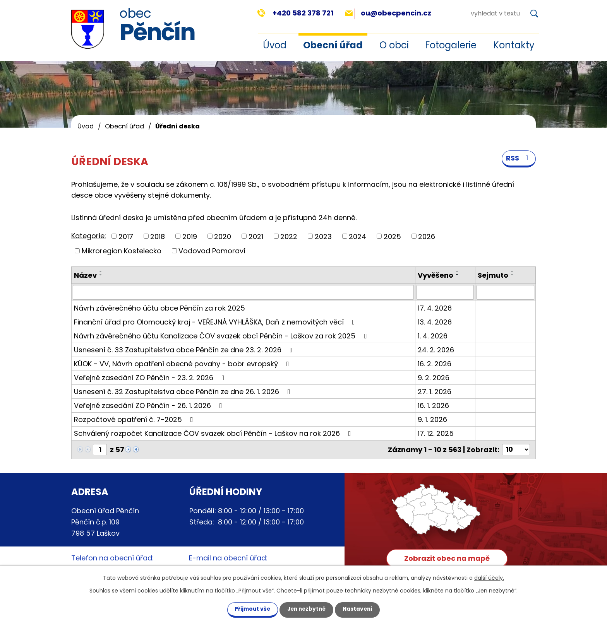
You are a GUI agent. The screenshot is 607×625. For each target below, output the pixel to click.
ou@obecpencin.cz (388, 13)
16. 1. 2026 (433, 405)
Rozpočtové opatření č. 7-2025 (135, 419)
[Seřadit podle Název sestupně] (101, 274)
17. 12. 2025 (436, 433)
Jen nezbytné (306, 609)
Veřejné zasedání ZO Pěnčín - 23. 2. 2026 (151, 378)
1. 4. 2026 (433, 336)
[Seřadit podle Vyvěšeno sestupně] (457, 274)
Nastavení (360, 609)
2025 (392, 236)
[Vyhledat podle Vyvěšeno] (445, 292)
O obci (394, 45)
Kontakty (514, 45)
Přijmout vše (249, 609)
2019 (189, 236)
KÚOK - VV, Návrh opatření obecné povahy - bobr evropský (183, 364)
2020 (222, 236)
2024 (357, 236)
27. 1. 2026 (434, 391)
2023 (323, 236)
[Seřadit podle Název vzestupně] (101, 271)
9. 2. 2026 (433, 378)
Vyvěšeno (435, 275)
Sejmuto (493, 275)
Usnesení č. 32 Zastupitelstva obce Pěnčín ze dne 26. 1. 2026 (183, 391)
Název (85, 275)
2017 (125, 236)
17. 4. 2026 (435, 308)
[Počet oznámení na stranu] (516, 449)
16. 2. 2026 (434, 364)
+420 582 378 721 (295, 13)
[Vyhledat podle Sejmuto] (505, 292)
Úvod (274, 45)
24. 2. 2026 (436, 350)
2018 (157, 236)
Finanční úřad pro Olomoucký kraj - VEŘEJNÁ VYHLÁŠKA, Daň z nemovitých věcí (216, 322)
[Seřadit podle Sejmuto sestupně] (512, 274)
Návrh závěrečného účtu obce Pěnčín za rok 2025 (159, 308)
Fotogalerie (451, 45)
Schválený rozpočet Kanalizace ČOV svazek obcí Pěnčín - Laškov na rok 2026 (214, 433)
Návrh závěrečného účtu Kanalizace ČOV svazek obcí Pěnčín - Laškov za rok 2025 (222, 336)
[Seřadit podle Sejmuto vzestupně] (512, 271)
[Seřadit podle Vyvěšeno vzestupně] (457, 271)
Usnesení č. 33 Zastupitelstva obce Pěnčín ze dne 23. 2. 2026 (185, 350)
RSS (519, 159)
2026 (426, 236)
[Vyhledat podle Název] (243, 292)
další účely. (489, 577)
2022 (288, 236)
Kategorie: (88, 236)
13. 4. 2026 (435, 322)
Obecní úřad (333, 45)
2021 (256, 236)
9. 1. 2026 (432, 419)
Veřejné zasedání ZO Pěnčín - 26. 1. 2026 (149, 405)
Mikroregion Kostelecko (121, 251)
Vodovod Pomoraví (211, 251)
